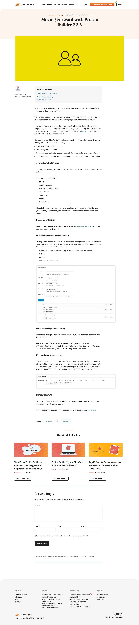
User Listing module (83, 226)
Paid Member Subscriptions (64, 4)
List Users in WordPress (50, 607)
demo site (91, 410)
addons (83, 131)
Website (83, 526)
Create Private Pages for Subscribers (51, 600)
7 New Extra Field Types (47, 93)
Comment (38, 505)
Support (85, 4)
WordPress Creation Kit (78, 602)
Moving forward (44, 100)
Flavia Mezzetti (60, 469)
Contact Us (101, 597)
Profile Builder (47, 4)
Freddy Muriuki (97, 472)
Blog (77, 4)
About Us (18, 597)
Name (37, 526)
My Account (101, 599)
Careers (18, 602)
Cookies (120, 617)
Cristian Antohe (22, 472)
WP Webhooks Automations (79, 607)
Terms (114, 617)
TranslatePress (75, 604)
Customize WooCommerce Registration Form (52, 604)
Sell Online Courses (49, 597)
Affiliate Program (21, 595)
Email (60, 526)
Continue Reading (22, 478)
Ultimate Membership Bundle (102, 4)
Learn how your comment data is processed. (78, 556)
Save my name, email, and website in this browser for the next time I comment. (62, 536)
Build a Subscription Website (52, 595)
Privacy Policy (106, 617)
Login (120, 4)
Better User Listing (45, 96)
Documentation (102, 595)
